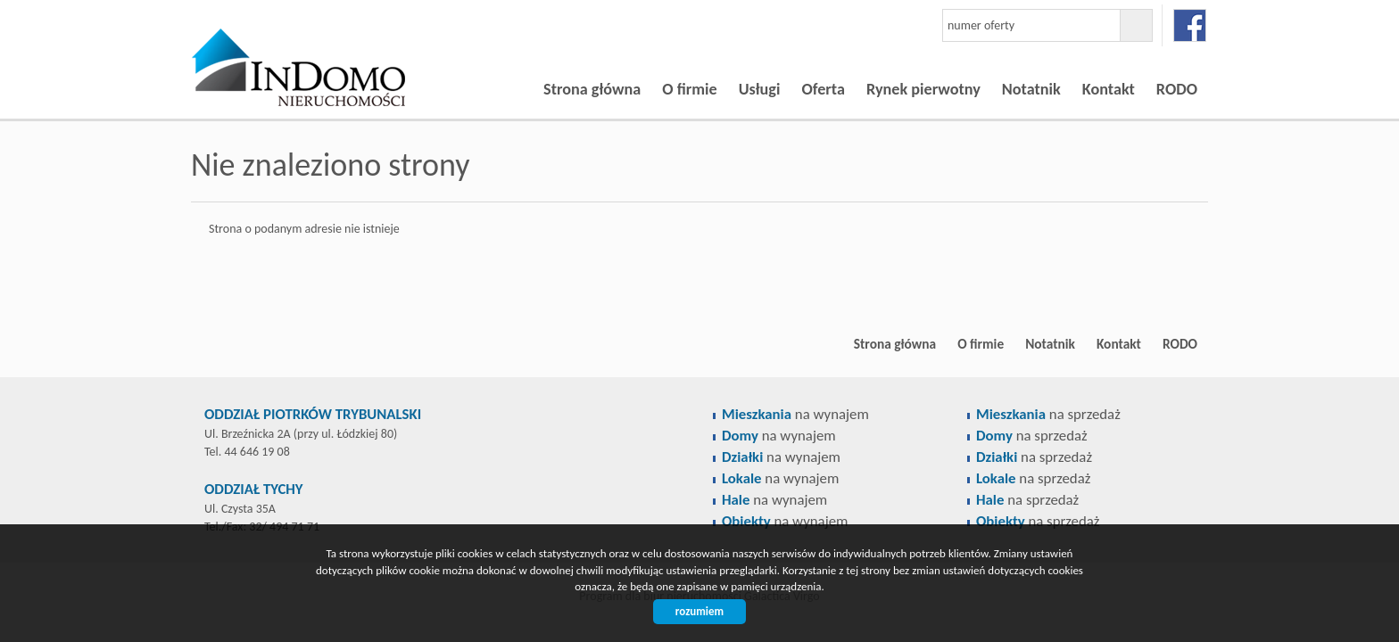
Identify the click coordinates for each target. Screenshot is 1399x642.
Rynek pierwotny (923, 89)
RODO (1176, 89)
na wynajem (795, 414)
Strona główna (592, 89)
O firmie (689, 89)
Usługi (760, 89)
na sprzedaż (1048, 414)
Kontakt (1108, 89)
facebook (1189, 25)
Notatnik (1031, 89)
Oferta (822, 89)
